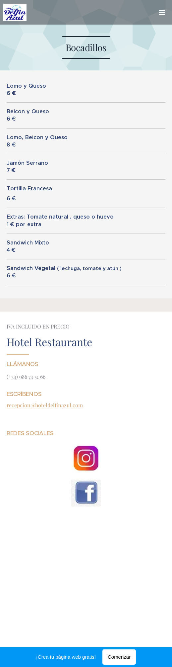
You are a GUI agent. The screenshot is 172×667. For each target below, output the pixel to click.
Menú (162, 12)
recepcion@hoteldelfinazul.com (45, 405)
